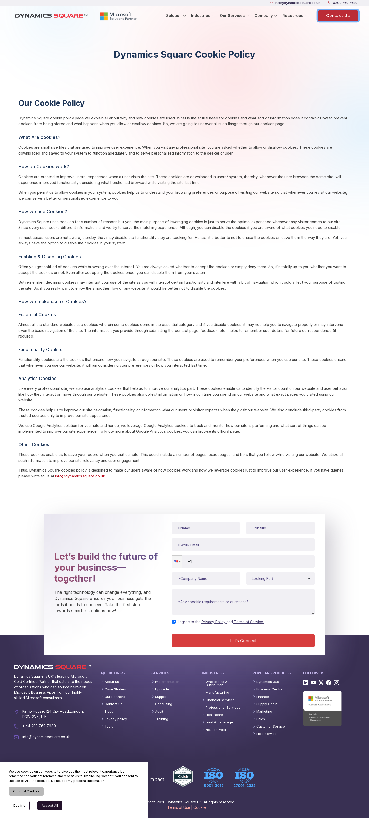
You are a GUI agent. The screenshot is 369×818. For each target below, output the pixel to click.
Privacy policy (116, 719)
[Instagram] (336, 683)
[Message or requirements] (243, 602)
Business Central (269, 689)
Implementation (167, 682)
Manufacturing (217, 692)
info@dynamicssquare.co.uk (80, 476)
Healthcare (214, 715)
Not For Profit (216, 730)
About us (112, 682)
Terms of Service (248, 622)
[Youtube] (313, 683)
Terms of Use (179, 807)
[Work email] (243, 545)
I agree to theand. (221, 622)
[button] (177, 562)
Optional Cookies (26, 791)
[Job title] (280, 528)
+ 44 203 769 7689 (39, 726)
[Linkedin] (305, 683)
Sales (260, 719)
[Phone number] (243, 562)
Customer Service (270, 726)
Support (161, 697)
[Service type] (280, 578)
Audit (159, 711)
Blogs (109, 711)
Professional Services (223, 707)
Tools (109, 726)
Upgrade (162, 689)
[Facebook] (328, 683)
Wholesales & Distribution (217, 683)
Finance (262, 697)
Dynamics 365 (267, 682)
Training (161, 719)
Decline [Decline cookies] (19, 805)
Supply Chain (267, 704)
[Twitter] (321, 683)
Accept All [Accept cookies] (50, 805)
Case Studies (115, 689)
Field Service (266, 734)
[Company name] (206, 578)
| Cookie (198, 807)
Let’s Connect (243, 640)
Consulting (163, 704)
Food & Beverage (219, 722)
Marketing (264, 711)
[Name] (206, 528)
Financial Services (220, 700)
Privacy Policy (214, 622)
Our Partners (115, 697)
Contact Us (338, 15)
